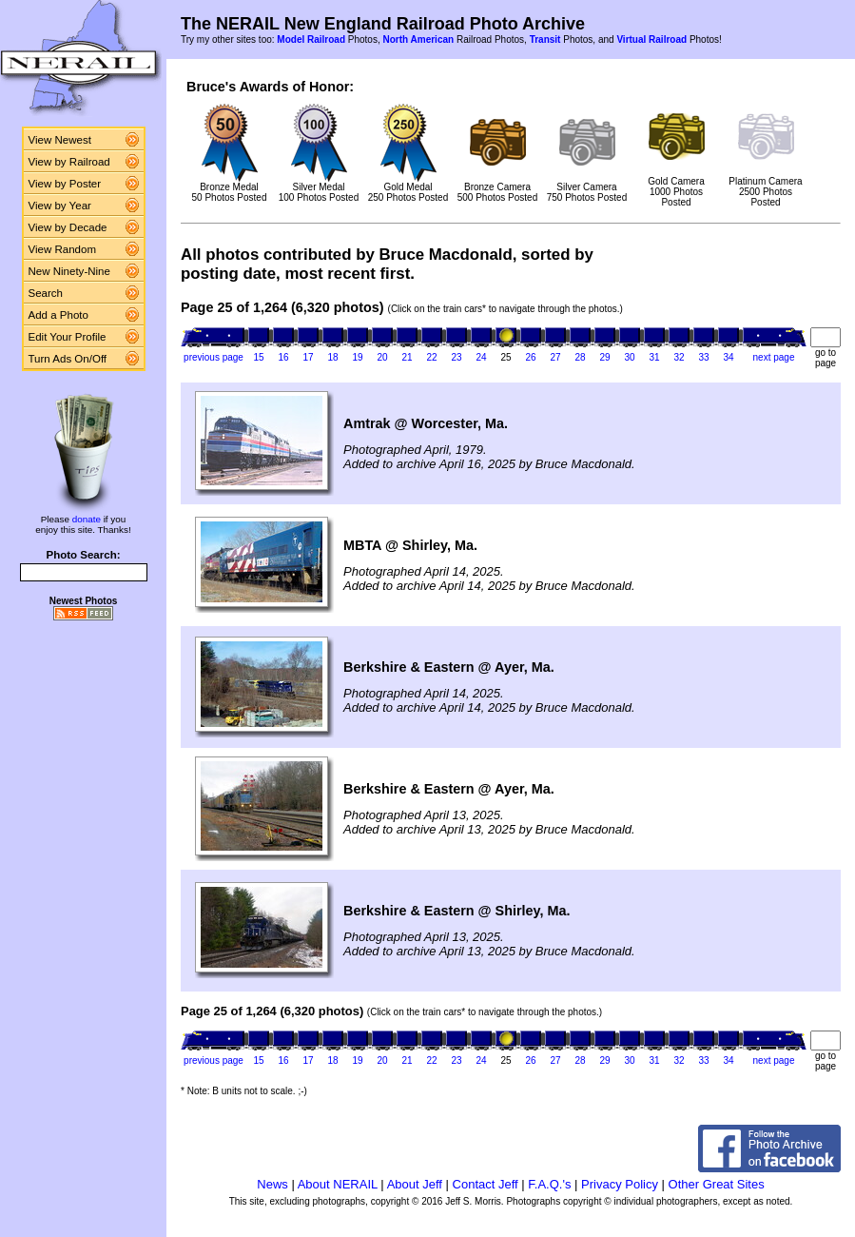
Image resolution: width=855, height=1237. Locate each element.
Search (46, 293)
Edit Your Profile (68, 337)
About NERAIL (338, 1184)
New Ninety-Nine (69, 271)
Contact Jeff (485, 1184)
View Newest (60, 140)
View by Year (60, 205)
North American (418, 39)
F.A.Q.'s (549, 1184)
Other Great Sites (717, 1184)
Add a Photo (58, 315)
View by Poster (65, 183)
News (272, 1184)
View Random (62, 249)
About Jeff (414, 1184)
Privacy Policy (619, 1184)
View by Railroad (69, 161)
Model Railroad (311, 39)
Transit (545, 39)
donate (86, 519)
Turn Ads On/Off (68, 358)
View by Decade (68, 227)
